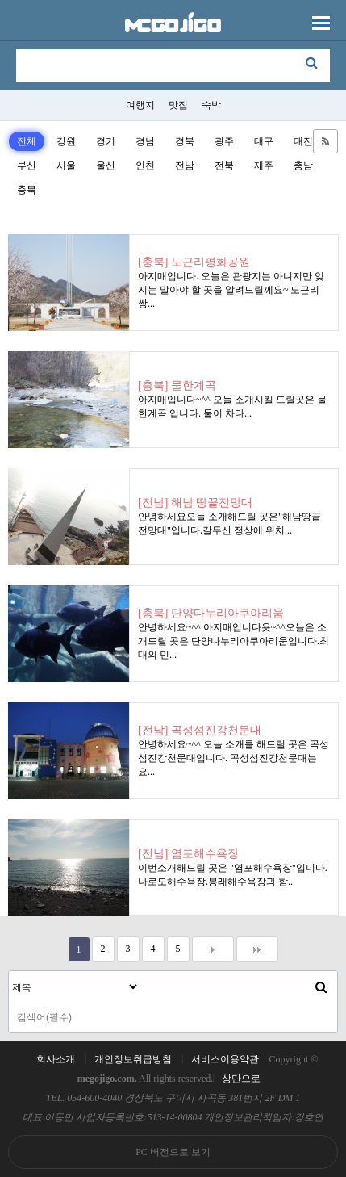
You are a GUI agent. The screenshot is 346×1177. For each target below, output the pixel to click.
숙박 (211, 105)
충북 (26, 189)
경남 (145, 141)
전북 (224, 165)
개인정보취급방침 (133, 1059)
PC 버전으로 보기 (173, 1152)
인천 (145, 165)
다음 (213, 949)
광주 (224, 141)
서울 (66, 165)
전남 (184, 165)
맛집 (178, 105)
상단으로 (241, 1078)
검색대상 (9, 971)
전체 (26, 141)
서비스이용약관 (225, 1059)
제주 (263, 165)
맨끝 (257, 949)
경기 (105, 141)
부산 (26, 165)
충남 (303, 165)
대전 (303, 141)
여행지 (140, 105)
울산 (105, 165)
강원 (66, 141)
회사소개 (55, 1059)
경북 (184, 141)
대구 (263, 141)
